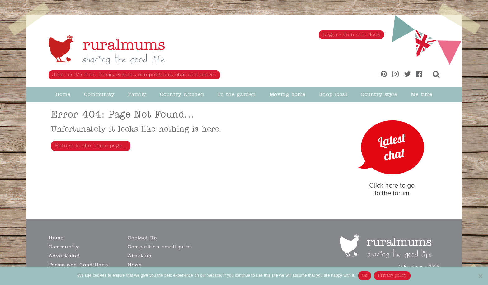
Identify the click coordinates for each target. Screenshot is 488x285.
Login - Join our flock (351, 34)
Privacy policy (392, 276)
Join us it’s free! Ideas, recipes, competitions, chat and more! (134, 74)
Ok (364, 276)
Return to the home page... (91, 145)
